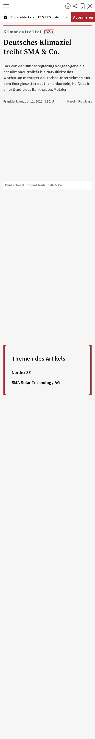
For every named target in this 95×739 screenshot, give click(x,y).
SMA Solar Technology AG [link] (36, 382)
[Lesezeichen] (82, 6)
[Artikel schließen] (90, 6)
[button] (6, 6)
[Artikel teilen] (75, 6)
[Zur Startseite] (38, 6)
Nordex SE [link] (21, 372)
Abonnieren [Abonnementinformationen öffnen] (83, 17)
